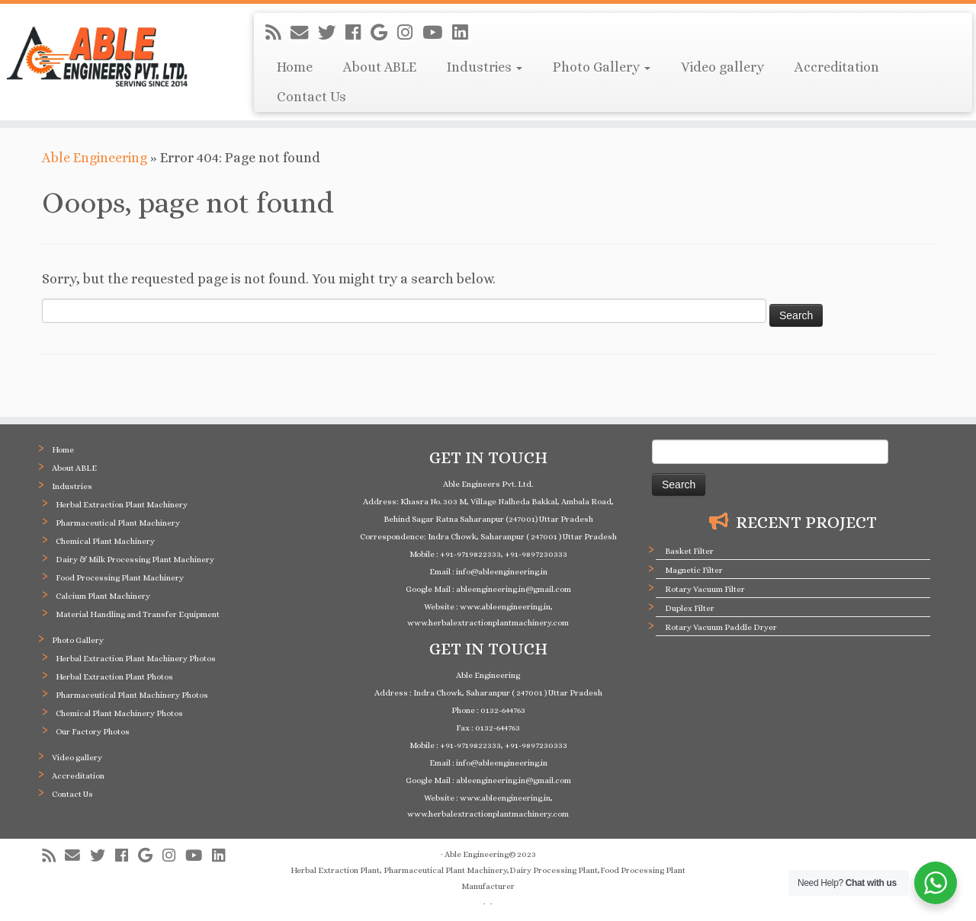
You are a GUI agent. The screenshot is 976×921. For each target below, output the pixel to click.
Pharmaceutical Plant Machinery (118, 523)
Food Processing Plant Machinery (120, 578)
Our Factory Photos (93, 732)
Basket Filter (689, 551)
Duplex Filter (689, 608)
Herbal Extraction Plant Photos (114, 677)
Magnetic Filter (694, 570)
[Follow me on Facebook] (358, 33)
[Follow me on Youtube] (437, 33)
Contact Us (311, 96)
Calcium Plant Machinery (103, 596)
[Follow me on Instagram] (409, 33)
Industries (484, 67)
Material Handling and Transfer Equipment (138, 614)
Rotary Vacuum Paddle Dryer (721, 627)
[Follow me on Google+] (384, 33)
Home (295, 67)
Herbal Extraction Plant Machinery (122, 505)
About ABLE (379, 67)
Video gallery (722, 67)
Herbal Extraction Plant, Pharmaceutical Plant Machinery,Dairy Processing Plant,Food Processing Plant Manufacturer (488, 878)
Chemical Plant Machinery (105, 541)
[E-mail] (304, 33)
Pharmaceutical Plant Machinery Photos (132, 695)
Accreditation (837, 67)
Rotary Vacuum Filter (705, 589)
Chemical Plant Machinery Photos (119, 713)
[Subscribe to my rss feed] (278, 33)
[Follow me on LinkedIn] (464, 33)
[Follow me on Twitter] (331, 33)
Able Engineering (94, 157)
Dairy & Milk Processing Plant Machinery (135, 559)
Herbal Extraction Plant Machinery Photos (136, 659)
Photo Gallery (601, 67)
